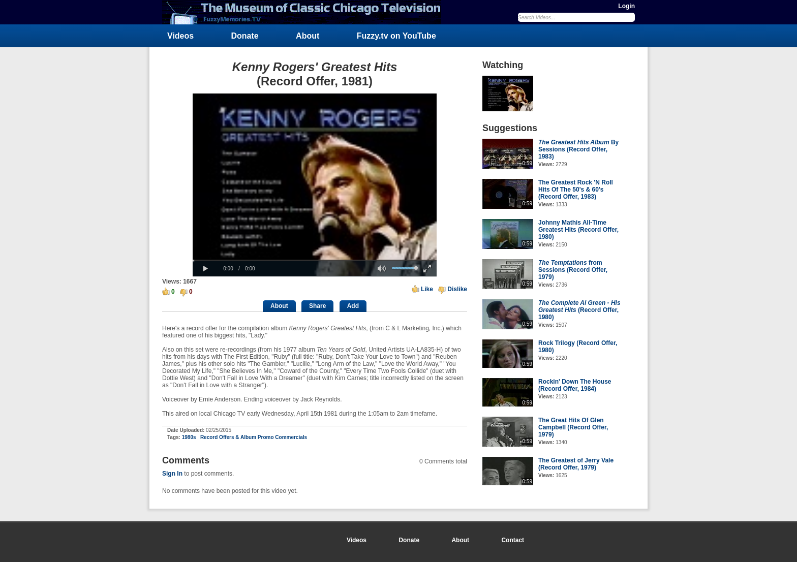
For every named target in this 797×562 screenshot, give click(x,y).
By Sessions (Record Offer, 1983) (578, 149)
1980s (189, 437)
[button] (205, 268)
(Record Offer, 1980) (579, 310)
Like (427, 289)
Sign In (172, 473)
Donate (245, 36)
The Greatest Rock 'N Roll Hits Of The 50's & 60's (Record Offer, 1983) (575, 189)
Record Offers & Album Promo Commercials (253, 437)
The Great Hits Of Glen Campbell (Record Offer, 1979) (573, 427)
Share (317, 305)
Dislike (457, 289)
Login (626, 6)
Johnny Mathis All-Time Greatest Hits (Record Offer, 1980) (578, 229)
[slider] (315, 260)
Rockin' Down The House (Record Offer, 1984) (574, 385)
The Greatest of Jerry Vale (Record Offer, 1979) (576, 464)
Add (353, 305)
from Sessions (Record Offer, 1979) (572, 269)
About (307, 36)
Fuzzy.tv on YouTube (396, 36)
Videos (180, 36)
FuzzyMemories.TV (305, 12)
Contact (512, 540)
